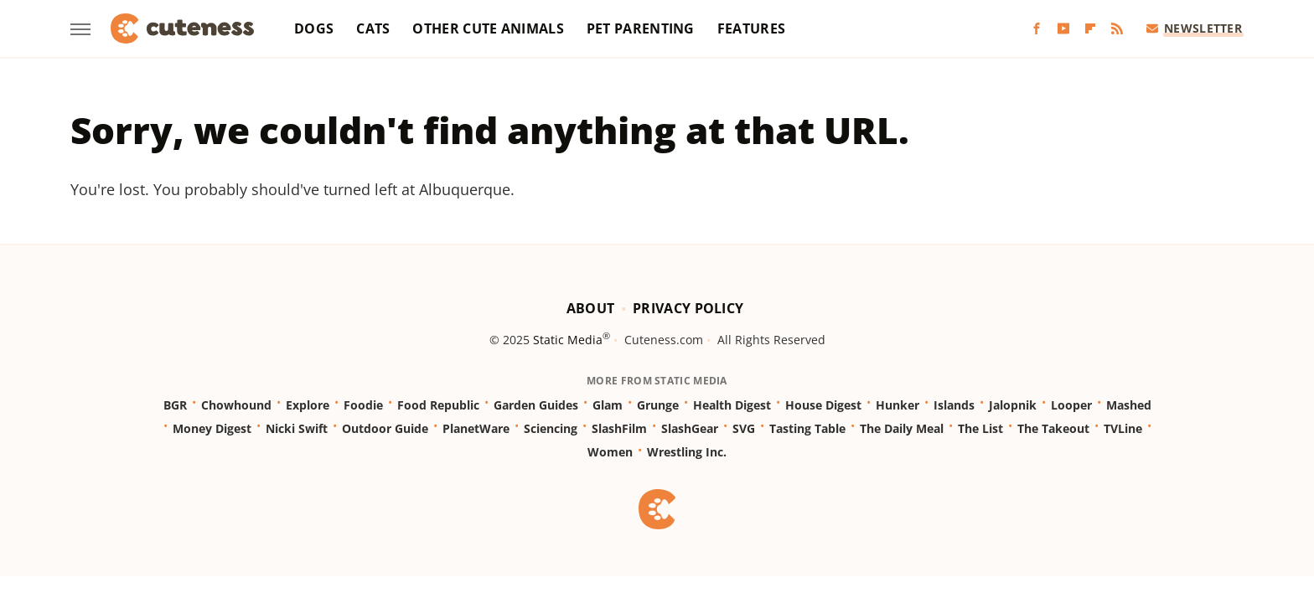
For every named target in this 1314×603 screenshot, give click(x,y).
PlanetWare (476, 428)
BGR (175, 405)
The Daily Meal (902, 428)
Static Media (568, 340)
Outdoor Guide (385, 428)
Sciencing (550, 428)
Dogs (314, 28)
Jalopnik (1013, 405)
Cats (373, 28)
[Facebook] (1037, 29)
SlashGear (689, 428)
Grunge (658, 405)
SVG (743, 428)
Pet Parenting (641, 28)
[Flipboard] (1090, 29)
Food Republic (438, 405)
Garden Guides (536, 405)
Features (751, 28)
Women (610, 452)
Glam (607, 405)
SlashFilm (619, 428)
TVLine (1123, 428)
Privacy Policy (688, 308)
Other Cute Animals (487, 28)
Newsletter (1194, 28)
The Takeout (1053, 428)
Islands (954, 405)
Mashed (1128, 405)
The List (980, 428)
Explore (307, 405)
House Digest (823, 405)
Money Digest (212, 428)
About (590, 308)
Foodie (363, 405)
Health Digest (732, 405)
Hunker (897, 405)
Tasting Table (807, 428)
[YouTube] (1063, 29)
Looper (1071, 405)
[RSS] (1117, 29)
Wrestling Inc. (687, 452)
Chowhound (236, 405)
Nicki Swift (297, 428)
